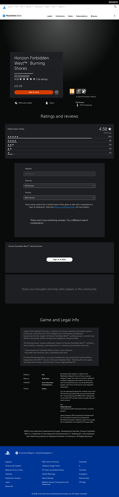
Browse (81, 14)
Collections (47, 14)
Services (28, 7)
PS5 (16, 7)
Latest (36, 14)
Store (53, 7)
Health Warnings (65, 404)
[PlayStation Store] (12, 13)
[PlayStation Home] (4, 6)
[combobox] (60, 171)
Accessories (38, 7)
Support (61, 7)
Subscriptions (69, 14)
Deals (57, 14)
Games (10, 7)
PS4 (22, 7)
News (47, 7)
